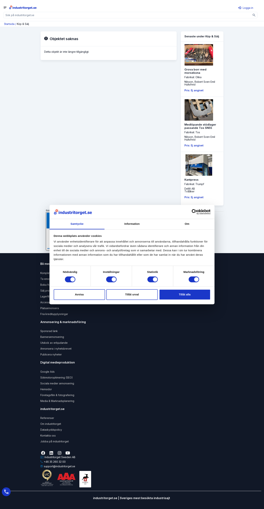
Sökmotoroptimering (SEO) (56, 377)
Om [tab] (187, 223)
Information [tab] (132, 223)
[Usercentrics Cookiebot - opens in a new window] (194, 212)
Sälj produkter (48, 290)
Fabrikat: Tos (192, 132)
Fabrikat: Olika (192, 77)
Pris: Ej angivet (193, 90)
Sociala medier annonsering (57, 383)
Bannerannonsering (52, 336)
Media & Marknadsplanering (57, 400)
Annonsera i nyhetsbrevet (56, 348)
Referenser (47, 417)
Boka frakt (46, 284)
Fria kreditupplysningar (54, 314)
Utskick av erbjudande (54, 342)
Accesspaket (48, 302)
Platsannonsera (49, 308)
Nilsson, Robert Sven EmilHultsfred (199, 83)
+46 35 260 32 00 (53, 461)
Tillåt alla (185, 294)
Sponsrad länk (49, 331)
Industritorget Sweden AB (57, 457)
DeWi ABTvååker (189, 190)
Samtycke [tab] (77, 223)
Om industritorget (50, 423)
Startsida (9, 23)
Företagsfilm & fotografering (57, 395)
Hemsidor (46, 389)
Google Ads (47, 371)
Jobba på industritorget (54, 441)
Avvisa (79, 294)
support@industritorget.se (57, 466)
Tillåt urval (132, 294)
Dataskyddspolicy (51, 429)
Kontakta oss (48, 435)
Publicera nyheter (51, 354)
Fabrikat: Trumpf (194, 184)
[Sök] (254, 15)
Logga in (245, 7)
